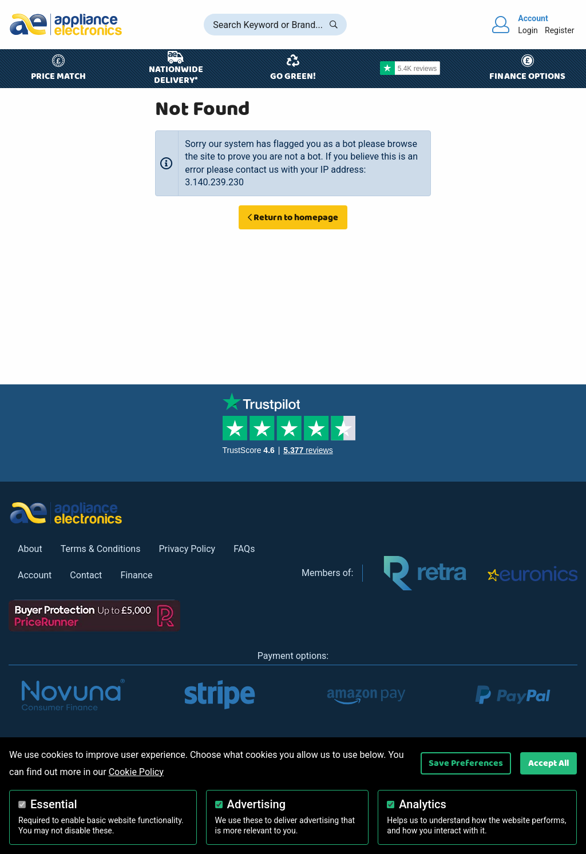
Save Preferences (466, 763)
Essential (53, 804)
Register (559, 30)
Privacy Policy (187, 548)
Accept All (548, 763)
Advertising (256, 804)
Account (35, 575)
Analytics (422, 804)
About (30, 548)
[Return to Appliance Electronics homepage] (66, 24)
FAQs (244, 548)
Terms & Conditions (101, 548)
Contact (86, 575)
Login (528, 30)
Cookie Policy (136, 771)
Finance (136, 575)
